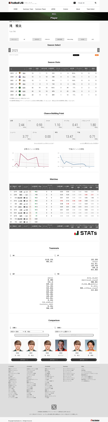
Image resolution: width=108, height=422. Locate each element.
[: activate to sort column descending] (11, 69)
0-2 (27, 198)
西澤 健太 (49, 292)
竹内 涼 (50, 282)
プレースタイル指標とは (86, 376)
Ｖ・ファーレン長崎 (13, 397)
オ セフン (94, 286)
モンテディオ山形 (31, 375)
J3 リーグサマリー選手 (68, 379)
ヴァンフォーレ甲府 (31, 384)
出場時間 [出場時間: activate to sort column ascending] (51, 69)
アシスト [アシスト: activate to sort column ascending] (79, 69)
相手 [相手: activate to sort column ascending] (19, 187)
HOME (15, 9)
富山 (24, 77)
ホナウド (50, 278)
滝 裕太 (50, 300)
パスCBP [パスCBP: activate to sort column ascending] (66, 187)
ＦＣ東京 (10, 376)
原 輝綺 (50, 280)
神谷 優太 (49, 294)
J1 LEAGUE (11, 366)
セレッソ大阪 (11, 390)
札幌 (20, 192)
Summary (65, 366)
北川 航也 (94, 290)
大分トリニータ (30, 396)
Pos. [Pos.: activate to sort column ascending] (40, 187)
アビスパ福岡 (11, 396)
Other (82, 366)
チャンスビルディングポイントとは (43, 143)
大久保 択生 (49, 259)
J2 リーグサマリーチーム (69, 373)
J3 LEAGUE (47, 366)
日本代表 (83, 370)
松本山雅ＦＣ (48, 375)
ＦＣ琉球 (47, 397)
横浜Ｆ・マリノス (12, 382)
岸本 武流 (49, 290)
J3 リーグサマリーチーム (69, 378)
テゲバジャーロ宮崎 (31, 397)
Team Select (90, 9)
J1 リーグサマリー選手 (68, 370)
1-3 (27, 201)
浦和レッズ (11, 372)
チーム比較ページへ (32, 335)
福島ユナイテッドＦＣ (50, 368)
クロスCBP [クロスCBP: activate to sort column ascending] (72, 187)
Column (65, 9)
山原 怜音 (94, 265)
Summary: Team (28, 9)
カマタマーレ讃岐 (49, 388)
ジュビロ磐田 (30, 388)
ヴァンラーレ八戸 (31, 370)
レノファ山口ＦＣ (49, 387)
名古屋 (20, 213)
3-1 (27, 216)
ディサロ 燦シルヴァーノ (90, 284)
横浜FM (20, 198)
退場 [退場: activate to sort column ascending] (93, 69)
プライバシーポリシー (53, 411)
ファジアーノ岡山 (12, 393)
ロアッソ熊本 (48, 394)
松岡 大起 (49, 284)
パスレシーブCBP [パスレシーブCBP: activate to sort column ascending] (84, 187)
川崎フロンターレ (12, 381)
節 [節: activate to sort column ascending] (10, 187)
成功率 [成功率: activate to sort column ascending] (72, 69)
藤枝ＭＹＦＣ (30, 390)
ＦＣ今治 (29, 393)
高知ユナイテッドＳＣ (50, 391)
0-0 (27, 210)
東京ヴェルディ (12, 378)
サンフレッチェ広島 (13, 394)
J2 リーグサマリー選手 (68, 375)
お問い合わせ (67, 411)
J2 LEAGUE (29, 366)
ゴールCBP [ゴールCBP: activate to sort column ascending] (97, 187)
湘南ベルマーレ (30, 382)
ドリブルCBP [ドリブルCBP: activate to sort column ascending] (78, 187)
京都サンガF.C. (11, 387)
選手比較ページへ (76, 335)
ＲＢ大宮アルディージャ (32, 379)
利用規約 (40, 411)
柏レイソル (11, 375)
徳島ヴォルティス (31, 391)
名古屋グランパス (12, 385)
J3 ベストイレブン (67, 381)
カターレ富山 (30, 387)
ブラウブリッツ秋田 (31, 373)
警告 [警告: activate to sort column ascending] (86, 69)
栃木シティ (29, 378)
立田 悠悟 (94, 259)
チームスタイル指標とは (86, 378)
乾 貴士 (50, 306)
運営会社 (61, 411)
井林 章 (95, 267)
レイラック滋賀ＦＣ (49, 381)
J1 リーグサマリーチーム (69, 368)
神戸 (20, 222)
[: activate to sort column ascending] (14, 69)
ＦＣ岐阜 (47, 379)
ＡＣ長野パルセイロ (49, 376)
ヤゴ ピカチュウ (47, 302)
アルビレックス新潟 (31, 385)
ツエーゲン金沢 (48, 378)
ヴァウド (95, 261)
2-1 (27, 195)
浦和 (20, 204)
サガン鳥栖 (29, 394)
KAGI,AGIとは (84, 375)
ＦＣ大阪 (47, 382)
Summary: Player (40, 9)
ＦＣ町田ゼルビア (12, 379)
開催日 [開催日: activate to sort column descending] (15, 187)
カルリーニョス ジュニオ (90, 280)
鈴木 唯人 (49, 298)
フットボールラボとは (86, 372)
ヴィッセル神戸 (12, 391)
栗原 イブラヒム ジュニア (89, 288)
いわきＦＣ (29, 376)
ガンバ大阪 (11, 388)
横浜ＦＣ (29, 381)
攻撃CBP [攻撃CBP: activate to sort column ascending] (60, 187)
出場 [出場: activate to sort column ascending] (30, 69)
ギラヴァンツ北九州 (49, 393)
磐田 (20, 195)
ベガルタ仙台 (30, 372)
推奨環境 (45, 411)
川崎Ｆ (20, 207)
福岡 (20, 216)
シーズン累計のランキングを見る (89, 143)
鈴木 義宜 (94, 269)
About (78, 9)
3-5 (27, 219)
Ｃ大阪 (20, 201)
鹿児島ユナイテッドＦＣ (50, 396)
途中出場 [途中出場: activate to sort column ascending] (44, 69)
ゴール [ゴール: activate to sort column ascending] (58, 69)
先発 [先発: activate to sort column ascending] (37, 69)
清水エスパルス (12, 384)
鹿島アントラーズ (12, 368)
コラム (82, 368)
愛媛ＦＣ (47, 390)
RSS (97, 55)
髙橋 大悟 (49, 308)
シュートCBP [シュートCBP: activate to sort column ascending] (91, 187)
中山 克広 (49, 286)
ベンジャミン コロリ (46, 304)
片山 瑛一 (94, 263)
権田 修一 (49, 261)
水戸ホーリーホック (13, 370)
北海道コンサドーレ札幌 (32, 368)
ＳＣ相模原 (47, 373)
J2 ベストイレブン (67, 376)
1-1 (27, 192)
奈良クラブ (47, 384)
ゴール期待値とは (85, 381)
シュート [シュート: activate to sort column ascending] (65, 69)
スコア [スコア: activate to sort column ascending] (26, 187)
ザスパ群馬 (47, 372)
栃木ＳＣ (47, 370)
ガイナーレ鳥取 (48, 385)
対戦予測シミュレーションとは (88, 379)
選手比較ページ (24, 359)
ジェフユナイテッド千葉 (14, 373)
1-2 (27, 213)
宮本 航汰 (49, 288)
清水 (24, 73)
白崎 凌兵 (49, 296)
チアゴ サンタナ (92, 278)
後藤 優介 (94, 282)
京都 (20, 210)
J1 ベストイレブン (67, 372)
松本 (24, 87)
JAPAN (53, 9)
